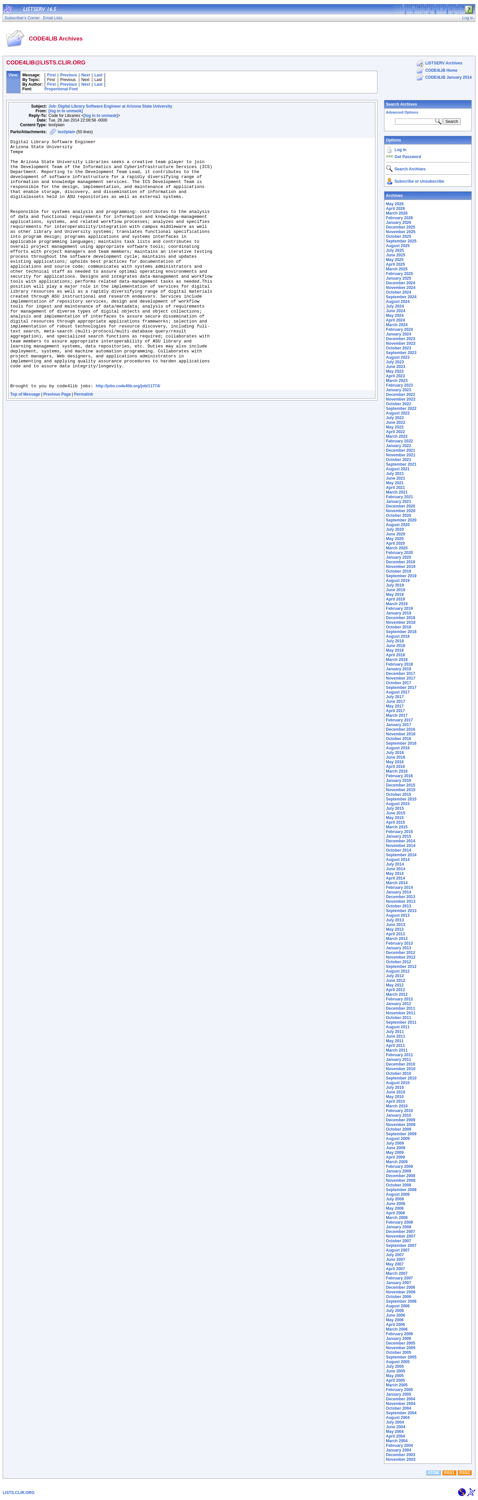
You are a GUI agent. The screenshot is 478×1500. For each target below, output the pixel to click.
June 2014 (395, 869)
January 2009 (398, 1171)
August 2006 (398, 1306)
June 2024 (395, 311)
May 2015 (395, 817)
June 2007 (395, 1259)
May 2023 (395, 371)
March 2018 (397, 659)
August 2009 (398, 1138)
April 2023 (395, 376)
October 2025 (398, 236)
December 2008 (400, 1175)
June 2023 (395, 366)
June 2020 (395, 534)
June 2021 (395, 478)
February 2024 (399, 329)
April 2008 (395, 1213)
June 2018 (395, 645)
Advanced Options (402, 112)
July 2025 (395, 250)
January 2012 (398, 1003)
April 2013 (395, 934)
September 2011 (401, 1022)
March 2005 (397, 1385)
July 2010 (395, 1087)
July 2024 (395, 306)
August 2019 (398, 580)
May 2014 (395, 873)
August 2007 (398, 1250)
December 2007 (400, 1231)
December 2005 (400, 1343)
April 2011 (395, 1045)
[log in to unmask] (65, 111)
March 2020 (397, 548)
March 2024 (397, 325)
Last (98, 75)
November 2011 (401, 1013)
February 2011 (399, 1055)
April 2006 (395, 1324)
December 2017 (400, 673)
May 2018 (395, 650)
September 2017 (401, 687)
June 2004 (395, 1427)
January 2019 (398, 613)
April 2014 (395, 878)
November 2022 (401, 399)
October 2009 (398, 1129)
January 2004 (398, 1450)
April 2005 (395, 1380)
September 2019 (401, 576)
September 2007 (401, 1245)
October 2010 (398, 1073)
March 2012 (397, 994)
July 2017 (395, 697)
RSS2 (464, 1472)
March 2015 (397, 827)
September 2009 (401, 1134)
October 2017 (398, 683)
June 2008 (395, 1203)
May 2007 (395, 1264)
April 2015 (395, 822)
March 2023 (397, 380)
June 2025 (395, 255)
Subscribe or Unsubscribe (419, 181)
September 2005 (401, 1357)
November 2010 (401, 1069)
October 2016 (398, 738)
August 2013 (398, 915)
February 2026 (399, 218)
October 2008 (398, 1185)
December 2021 (400, 450)
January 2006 (398, 1338)
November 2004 (401, 1403)
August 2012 (398, 971)
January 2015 (398, 836)
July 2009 (395, 1143)
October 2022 (398, 404)
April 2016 (395, 766)
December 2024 (400, 283)
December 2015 (400, 785)
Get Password (408, 156)
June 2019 (395, 590)
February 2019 (399, 608)
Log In (401, 149)
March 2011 (397, 1050)
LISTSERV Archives (443, 63)
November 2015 (401, 790)
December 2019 (400, 562)
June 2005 (395, 1371)
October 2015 (398, 794)
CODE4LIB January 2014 (448, 77)
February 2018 (399, 664)
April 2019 (395, 599)
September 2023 (401, 352)
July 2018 (395, 641)
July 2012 (395, 976)
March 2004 (397, 1441)
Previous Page (57, 444)
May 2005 (395, 1375)
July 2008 (395, 1199)
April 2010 (395, 1101)
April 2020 (395, 543)
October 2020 (398, 515)
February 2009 (399, 1166)
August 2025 (398, 245)
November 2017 (401, 678)
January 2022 (398, 445)
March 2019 (397, 604)
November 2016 (401, 734)
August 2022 (398, 413)
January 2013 (398, 948)
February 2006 (399, 1334)
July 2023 (395, 362)
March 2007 (397, 1273)
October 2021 (398, 459)
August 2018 (398, 636)
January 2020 (398, 557)
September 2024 (401, 297)
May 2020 (395, 538)
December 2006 (400, 1287)
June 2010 (395, 1092)
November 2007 (401, 1236)
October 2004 (398, 1408)
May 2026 (395, 204)
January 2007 (398, 1282)
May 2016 (395, 762)
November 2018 (401, 622)
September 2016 (401, 743)
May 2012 (395, 985)
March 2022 (397, 436)
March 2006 (397, 1329)
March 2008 (397, 1217)
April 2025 (395, 264)
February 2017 (399, 720)
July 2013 (395, 920)
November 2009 (401, 1124)
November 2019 (401, 566)
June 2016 (395, 757)
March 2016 (397, 771)
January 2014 (398, 892)
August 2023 (398, 357)
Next (85, 75)
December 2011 (400, 1008)
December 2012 (400, 952)
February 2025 (399, 273)
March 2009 (397, 1162)
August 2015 (398, 803)
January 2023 (398, 390)
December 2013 (400, 896)
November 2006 (401, 1292)
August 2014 (398, 859)
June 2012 (395, 980)
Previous (68, 75)
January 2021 (398, 501)
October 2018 (398, 627)
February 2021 (399, 497)
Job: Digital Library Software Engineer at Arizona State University (110, 106)
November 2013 (401, 901)
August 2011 (398, 1027)
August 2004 (398, 1417)
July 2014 (395, 864)
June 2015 (395, 813)
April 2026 (395, 208)
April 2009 (395, 1157)
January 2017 (398, 724)
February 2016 (399, 776)
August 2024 (398, 301)
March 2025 (397, 269)
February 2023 (399, 385)
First (51, 75)
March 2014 (397, 883)
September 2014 (401, 855)
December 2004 (400, 1399)
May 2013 (395, 929)
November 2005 (401, 1348)
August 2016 (398, 748)
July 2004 (395, 1422)
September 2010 (401, 1078)
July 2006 (395, 1310)
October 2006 (398, 1296)
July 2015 (395, 808)
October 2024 (398, 292)
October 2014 (398, 850)
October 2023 (398, 348)
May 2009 (395, 1152)
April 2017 (395, 710)
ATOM (433, 1472)
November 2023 (401, 343)
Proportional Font (61, 89)
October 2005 (398, 1352)
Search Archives (401, 104)
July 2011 (395, 1031)
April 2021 (395, 487)
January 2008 (398, 1227)
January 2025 (398, 278)
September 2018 (401, 631)
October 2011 (398, 1017)
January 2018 (398, 669)
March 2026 (397, 213)
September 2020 (401, 520)
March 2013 (397, 938)
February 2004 (399, 1445)
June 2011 (395, 1036)
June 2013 (395, 924)
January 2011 (398, 1059)
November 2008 (401, 1180)
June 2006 (395, 1315)
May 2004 (395, 1431)
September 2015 (401, 799)
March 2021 (397, 492)
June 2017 (395, 701)
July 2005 (395, 1366)
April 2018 (395, 655)
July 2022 (395, 418)
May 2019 (395, 594)
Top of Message (25, 444)
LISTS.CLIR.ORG (19, 1492)
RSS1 (449, 1472)
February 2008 (399, 1222)
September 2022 (401, 408)
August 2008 (398, 1194)
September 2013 (401, 910)
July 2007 (395, 1255)
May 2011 (395, 1041)
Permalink (83, 444)
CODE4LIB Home (441, 70)
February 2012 (399, 999)
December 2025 (400, 227)
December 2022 (400, 394)
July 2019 (395, 585)
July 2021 (395, 473)
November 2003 (401, 1459)
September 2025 (401, 241)
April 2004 (395, 1436)
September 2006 (401, 1301)
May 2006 (395, 1320)
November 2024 (401, 287)
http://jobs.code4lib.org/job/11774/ (128, 435)
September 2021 (401, 464)
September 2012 (401, 966)
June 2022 (395, 422)
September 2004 (401, 1413)
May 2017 (395, 706)
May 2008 (395, 1208)
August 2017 (398, 692)
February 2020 (399, 552)
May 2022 (395, 427)
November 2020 (401, 511)
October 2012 (398, 962)
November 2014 (401, 845)
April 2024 (395, 320)
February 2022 (399, 441)
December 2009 (400, 1120)
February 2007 (399, 1278)
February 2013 (399, 943)
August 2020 (398, 524)
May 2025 (395, 259)
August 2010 (398, 1082)
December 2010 (400, 1064)
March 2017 (397, 715)
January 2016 (398, 780)
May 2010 (395, 1096)
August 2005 (398, 1361)
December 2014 (400, 841)
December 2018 (400, 617)
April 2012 (395, 989)
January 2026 (398, 222)
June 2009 (395, 1148)
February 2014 (399, 887)
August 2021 (398, 469)
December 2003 (400, 1455)
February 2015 (399, 831)
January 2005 (398, 1394)
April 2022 (395, 431)
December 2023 (400, 338)
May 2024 (395, 315)
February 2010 (399, 1110)
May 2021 (395, 483)
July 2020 (395, 529)
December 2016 (400, 729)
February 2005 (399, 1389)
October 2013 (398, 906)
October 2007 (398, 1241)
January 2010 (398, 1115)
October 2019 (398, 571)
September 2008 (401, 1189)
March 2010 (397, 1106)
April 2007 (395, 1268)
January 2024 (398, 334)
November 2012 (401, 957)
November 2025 (401, 232)
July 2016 (395, 752)
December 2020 (400, 506)
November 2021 (401, 455)
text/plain (66, 132)
